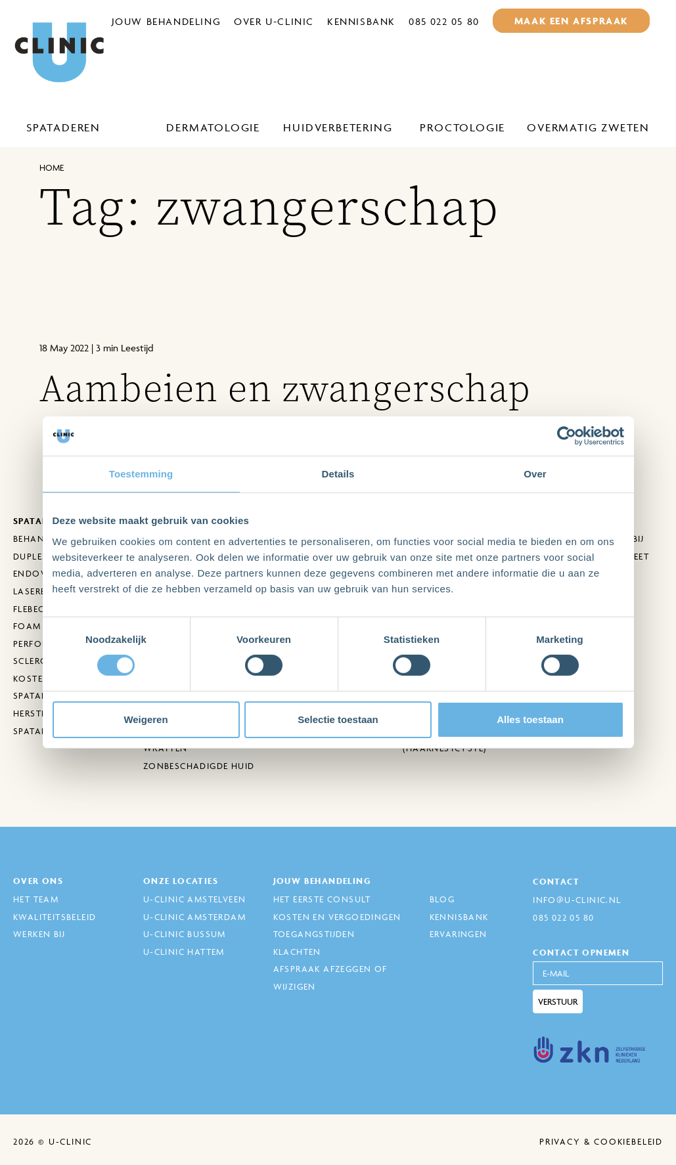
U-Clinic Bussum (184, 934)
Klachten (297, 951)
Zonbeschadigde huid (199, 765)
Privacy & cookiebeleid (601, 1141)
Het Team (35, 899)
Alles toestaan (530, 719)
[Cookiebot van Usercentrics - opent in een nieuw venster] (566, 436)
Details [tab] (338, 473)
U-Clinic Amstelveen (194, 899)
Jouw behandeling (166, 21)
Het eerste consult (322, 899)
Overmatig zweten (588, 127)
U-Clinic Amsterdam (194, 917)
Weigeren (146, 719)
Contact (556, 881)
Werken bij (39, 934)
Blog (442, 899)
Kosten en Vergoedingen (337, 917)
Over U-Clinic (274, 21)
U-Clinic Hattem (184, 951)
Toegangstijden (314, 934)
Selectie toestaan (338, 719)
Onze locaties (180, 881)
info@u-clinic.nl (577, 899)
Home (51, 167)
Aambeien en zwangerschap (284, 389)
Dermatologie (213, 127)
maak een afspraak (571, 20)
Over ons (38, 881)
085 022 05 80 (444, 21)
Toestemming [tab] (141, 473)
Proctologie (462, 127)
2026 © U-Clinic (52, 1141)
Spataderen (63, 127)
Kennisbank (361, 21)
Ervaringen (458, 934)
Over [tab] (535, 473)
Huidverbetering (337, 127)
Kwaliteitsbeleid (54, 917)
